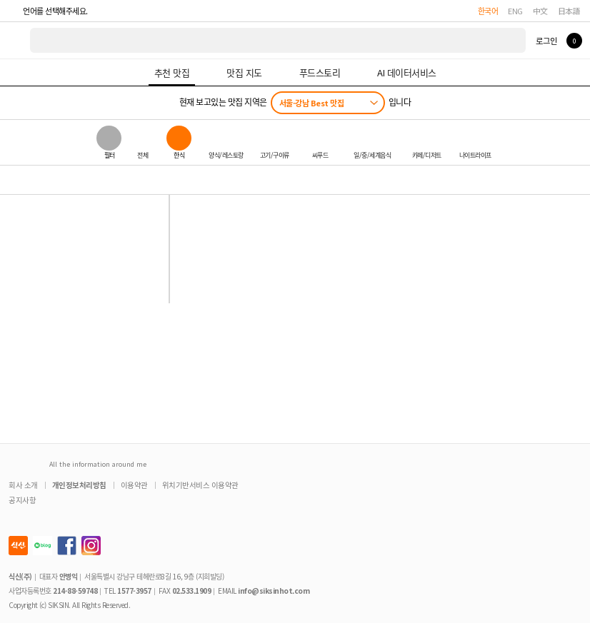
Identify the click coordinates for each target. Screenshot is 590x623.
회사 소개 (23, 485)
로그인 (546, 40)
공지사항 (22, 500)
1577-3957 (134, 590)
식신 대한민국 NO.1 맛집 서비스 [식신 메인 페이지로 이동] (15, 40)
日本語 (569, 10)
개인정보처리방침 (79, 485)
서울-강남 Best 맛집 (311, 102)
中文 (540, 10)
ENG (515, 10)
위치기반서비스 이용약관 (200, 485)
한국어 (488, 10)
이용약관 (134, 485)
